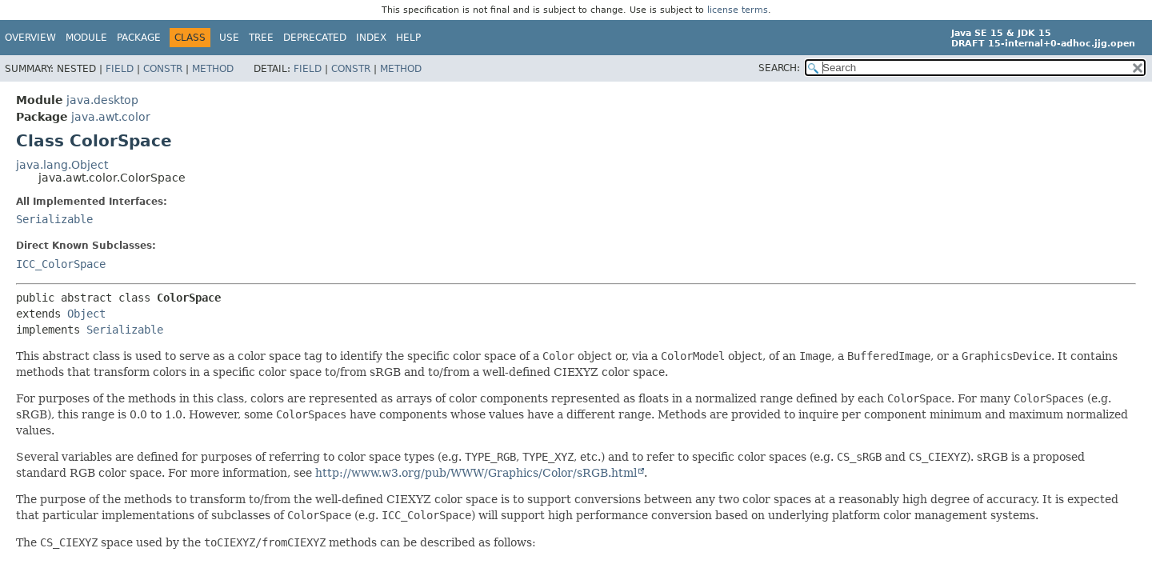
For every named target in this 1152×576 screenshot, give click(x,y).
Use (229, 37)
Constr (162, 68)
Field (120, 68)
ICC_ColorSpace (61, 264)
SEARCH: (779, 68)
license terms (737, 10)
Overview (30, 37)
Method (213, 68)
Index (371, 37)
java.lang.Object (62, 164)
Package (139, 37)
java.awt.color (110, 116)
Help (408, 37)
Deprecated (314, 37)
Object (86, 313)
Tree (261, 37)
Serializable (54, 219)
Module (86, 37)
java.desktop (102, 100)
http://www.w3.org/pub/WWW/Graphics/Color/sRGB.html (476, 472)
